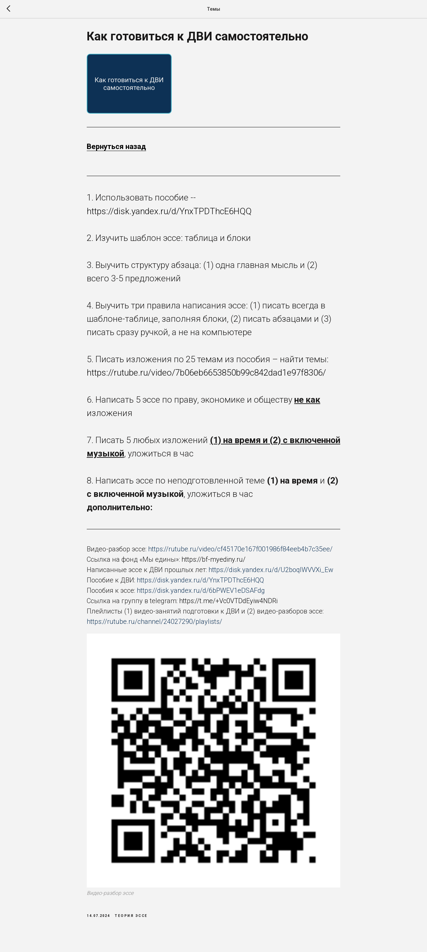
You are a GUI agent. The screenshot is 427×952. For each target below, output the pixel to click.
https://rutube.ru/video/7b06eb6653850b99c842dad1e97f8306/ (206, 375)
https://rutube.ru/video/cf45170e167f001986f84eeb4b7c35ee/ (240, 552)
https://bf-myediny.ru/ (213, 562)
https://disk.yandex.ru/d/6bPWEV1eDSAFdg (201, 593)
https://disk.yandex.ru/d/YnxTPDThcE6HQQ (169, 214)
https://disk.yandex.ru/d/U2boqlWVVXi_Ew (270, 572)
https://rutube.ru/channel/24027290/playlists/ (154, 624)
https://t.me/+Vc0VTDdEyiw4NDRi (228, 603)
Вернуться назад (116, 149)
